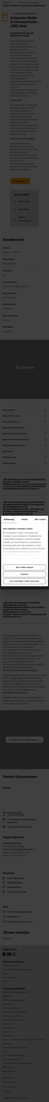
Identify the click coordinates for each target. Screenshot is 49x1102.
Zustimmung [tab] (9, 519)
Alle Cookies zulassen (24, 567)
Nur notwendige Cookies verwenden (24, 581)
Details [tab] (24, 519)
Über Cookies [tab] (40, 519)
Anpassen (24, 574)
